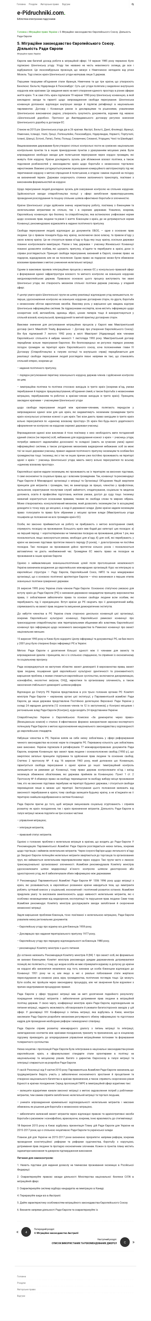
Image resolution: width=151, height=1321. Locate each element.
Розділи (33, 4)
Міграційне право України (43, 31)
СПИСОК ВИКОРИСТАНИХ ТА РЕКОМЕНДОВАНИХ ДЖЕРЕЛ (84, 1243)
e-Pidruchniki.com (40, 12)
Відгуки (66, 4)
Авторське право (50, 4)
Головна (21, 4)
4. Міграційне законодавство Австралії (56, 1233)
